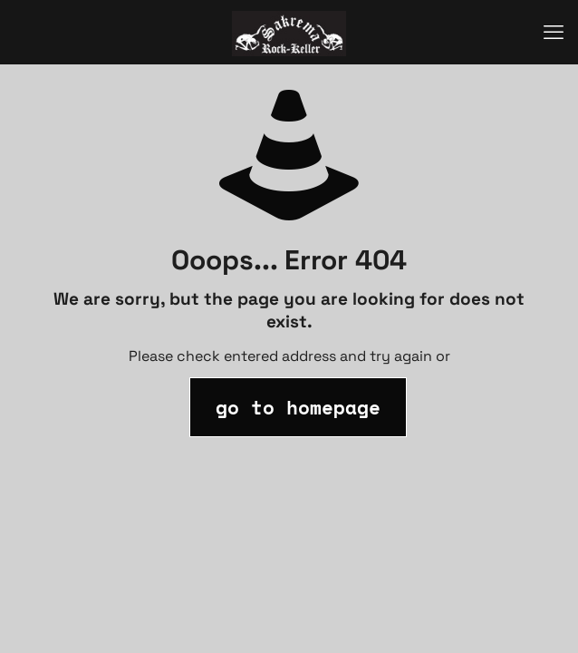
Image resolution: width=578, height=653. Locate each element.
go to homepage (298, 407)
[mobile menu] (553, 31)
